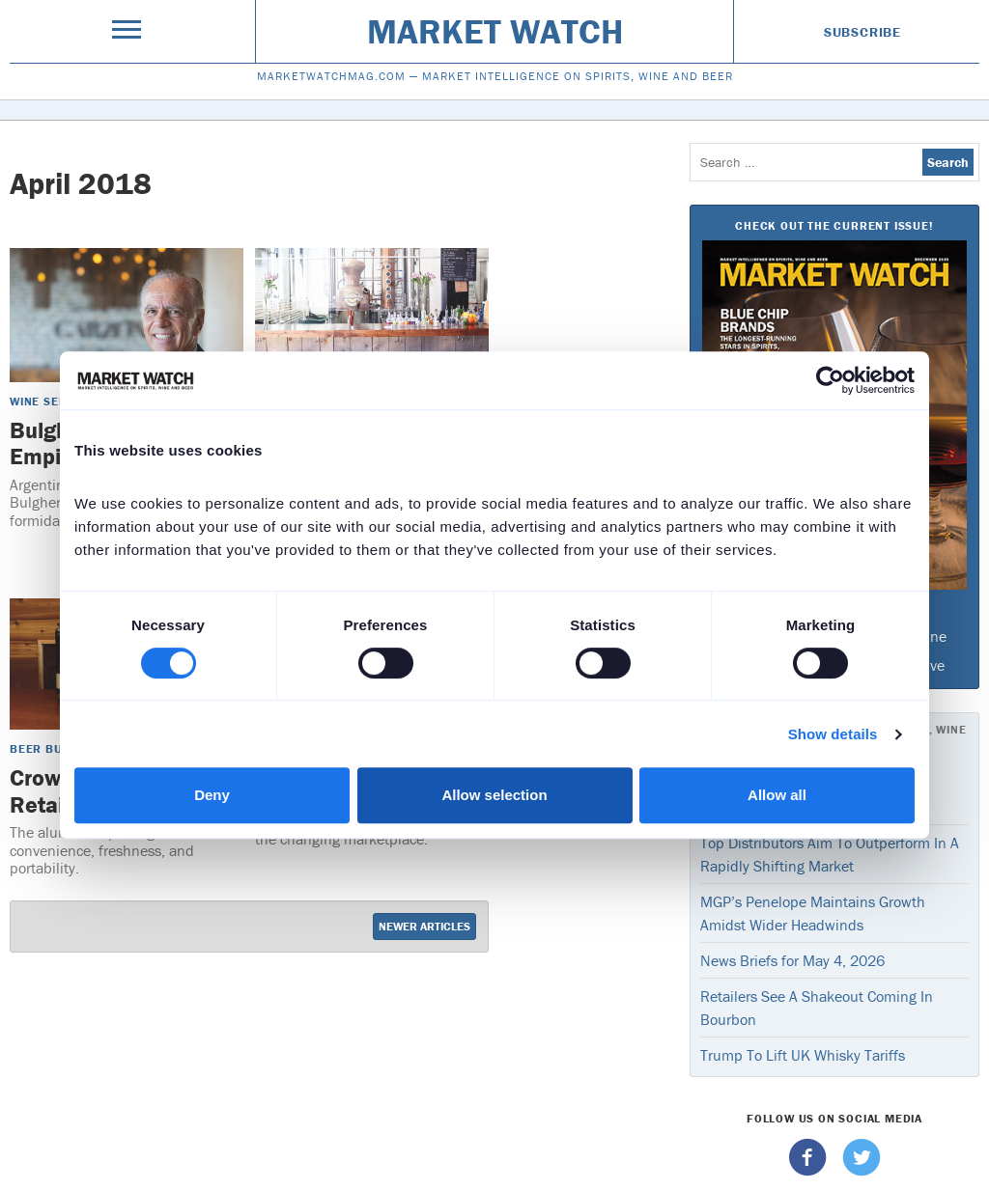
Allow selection (494, 795)
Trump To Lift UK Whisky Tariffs (802, 1055)
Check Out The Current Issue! (834, 225)
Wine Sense (46, 401)
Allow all (777, 795)
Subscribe (862, 32)
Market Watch (495, 31)
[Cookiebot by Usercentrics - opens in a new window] (830, 380)
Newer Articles (424, 926)
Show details (833, 734)
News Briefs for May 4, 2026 (792, 960)
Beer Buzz (43, 748)
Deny (212, 795)
